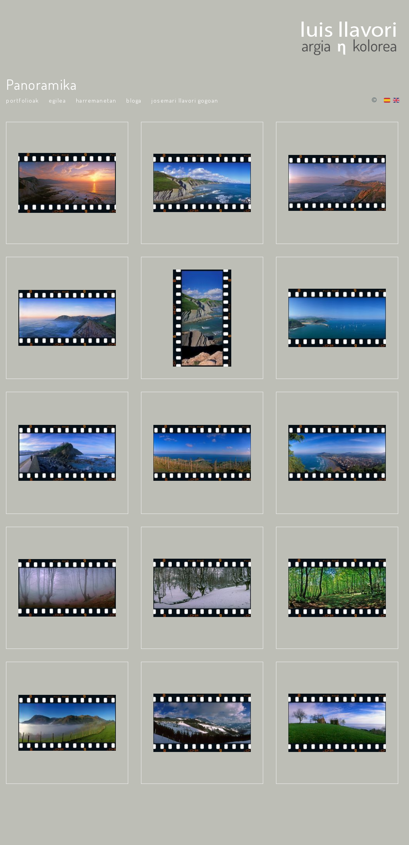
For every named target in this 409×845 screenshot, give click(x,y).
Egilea (57, 100)
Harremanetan (96, 100)
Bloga (134, 100)
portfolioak (22, 100)
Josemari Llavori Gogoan (184, 100)
